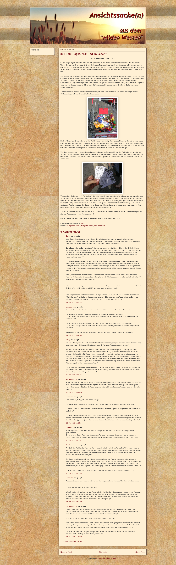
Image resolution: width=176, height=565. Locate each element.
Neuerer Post (66, 552)
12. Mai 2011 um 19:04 (74, 473)
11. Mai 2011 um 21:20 (74, 392)
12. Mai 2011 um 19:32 (74, 537)
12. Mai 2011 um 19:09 (74, 502)
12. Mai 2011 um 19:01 (74, 440)
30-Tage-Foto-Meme (73, 226)
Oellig (68, 236)
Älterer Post (139, 552)
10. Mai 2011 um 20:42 (74, 335)
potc (95, 226)
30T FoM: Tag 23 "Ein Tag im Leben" (83, 53)
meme (91, 226)
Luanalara (69, 307)
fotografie (84, 226)
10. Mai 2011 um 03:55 (74, 302)
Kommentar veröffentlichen (73, 541)
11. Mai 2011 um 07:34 (74, 375)
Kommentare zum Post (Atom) (106, 558)
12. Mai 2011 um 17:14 (74, 423)
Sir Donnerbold (71, 379)
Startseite (103, 552)
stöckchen (101, 226)
